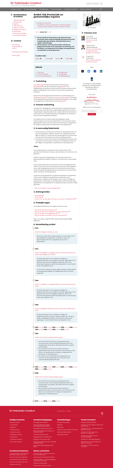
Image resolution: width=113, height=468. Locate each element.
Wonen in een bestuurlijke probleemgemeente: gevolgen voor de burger (93, 51)
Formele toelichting (42, 74)
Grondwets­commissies (70, 9)
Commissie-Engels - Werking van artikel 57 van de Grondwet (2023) (44, 454)
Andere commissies (85, 9)
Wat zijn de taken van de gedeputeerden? (46, 213)
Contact (69, 411)
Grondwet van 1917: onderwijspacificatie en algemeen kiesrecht (92, 429)
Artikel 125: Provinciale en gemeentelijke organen (49, 337)
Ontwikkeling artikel (64, 76)
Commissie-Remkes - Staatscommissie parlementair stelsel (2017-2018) (19, 454)
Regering (16, 24)
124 (36, 32)
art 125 (41, 367)
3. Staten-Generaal (14, 429)
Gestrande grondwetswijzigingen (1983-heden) (43, 446)
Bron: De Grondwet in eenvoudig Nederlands (47, 188)
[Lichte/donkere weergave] (101, 9)
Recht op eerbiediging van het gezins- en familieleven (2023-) (43, 431)
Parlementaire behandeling (20, 52)
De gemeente (38, 195)
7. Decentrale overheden (16, 439)
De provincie (38, 197)
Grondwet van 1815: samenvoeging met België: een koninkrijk (91, 442)
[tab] (40, 58)
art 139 (41, 327)
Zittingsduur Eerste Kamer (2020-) (41, 439)
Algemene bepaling (19, 20)
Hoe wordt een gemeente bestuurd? (45, 210)
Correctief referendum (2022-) (41, 434)
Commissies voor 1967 (15, 464)
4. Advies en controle (15, 432)
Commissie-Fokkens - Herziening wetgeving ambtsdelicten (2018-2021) (44, 460)
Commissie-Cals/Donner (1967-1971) (19, 462)
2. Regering (12, 427)
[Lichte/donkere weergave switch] (101, 9)
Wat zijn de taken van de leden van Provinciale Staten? (50, 215)
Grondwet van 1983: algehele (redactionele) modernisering (92, 425)
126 (50, 32)
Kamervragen (16, 55)
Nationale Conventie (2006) (40, 463)
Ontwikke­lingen (44, 9)
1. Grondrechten (14, 425)
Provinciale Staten (39, 85)
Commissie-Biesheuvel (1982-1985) (18, 459)
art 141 (67, 327)
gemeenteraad (38, 86)
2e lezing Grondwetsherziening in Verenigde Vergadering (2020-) (44, 442)
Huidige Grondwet (16, 9)
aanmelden (92, 114)
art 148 (41, 329)
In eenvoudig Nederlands (44, 76)
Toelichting (40, 72)
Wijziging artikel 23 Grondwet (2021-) (42, 437)
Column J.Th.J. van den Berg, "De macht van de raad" (55, 199)
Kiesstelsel (60, 425)
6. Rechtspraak (13, 437)
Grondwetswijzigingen (30, 9)
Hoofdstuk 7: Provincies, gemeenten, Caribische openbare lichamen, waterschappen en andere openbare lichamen (54, 25)
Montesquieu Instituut (28, 5)
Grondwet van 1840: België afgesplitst (90, 439)
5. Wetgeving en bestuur (16, 434)
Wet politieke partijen (62, 434)
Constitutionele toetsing (63, 422)
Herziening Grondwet (19, 35)
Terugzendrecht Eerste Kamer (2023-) (42, 428)
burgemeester (61, 101)
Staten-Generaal (18, 26)
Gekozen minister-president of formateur (67, 429)
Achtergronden (63, 72)
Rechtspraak (17, 31)
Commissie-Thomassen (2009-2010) (18, 457)
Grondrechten (17, 22)
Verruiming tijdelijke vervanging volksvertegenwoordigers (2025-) (41, 425)
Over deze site (60, 411)
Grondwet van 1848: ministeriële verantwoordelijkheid (89, 436)
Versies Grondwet (56, 9)
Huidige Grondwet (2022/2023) (88, 422)
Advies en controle (18, 28)
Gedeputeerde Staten (40, 97)
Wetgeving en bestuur (19, 29)
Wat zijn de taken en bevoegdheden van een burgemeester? (52, 212)
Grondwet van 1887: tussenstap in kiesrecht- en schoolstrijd (89, 432)
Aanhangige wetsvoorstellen (40, 422)
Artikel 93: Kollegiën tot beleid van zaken (46, 232)
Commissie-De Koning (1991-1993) (42, 465)
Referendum (60, 427)
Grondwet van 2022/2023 (44, 23)
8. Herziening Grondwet (16, 441)
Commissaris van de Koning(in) (60, 97)
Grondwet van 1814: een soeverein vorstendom (89, 446)
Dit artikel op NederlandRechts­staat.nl (17, 46)
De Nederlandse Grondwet (26, 2)
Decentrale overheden (19, 33)
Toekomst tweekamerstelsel (64, 432)
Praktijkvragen (63, 74)
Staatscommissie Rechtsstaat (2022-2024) (43, 457)
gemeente (62, 86)
